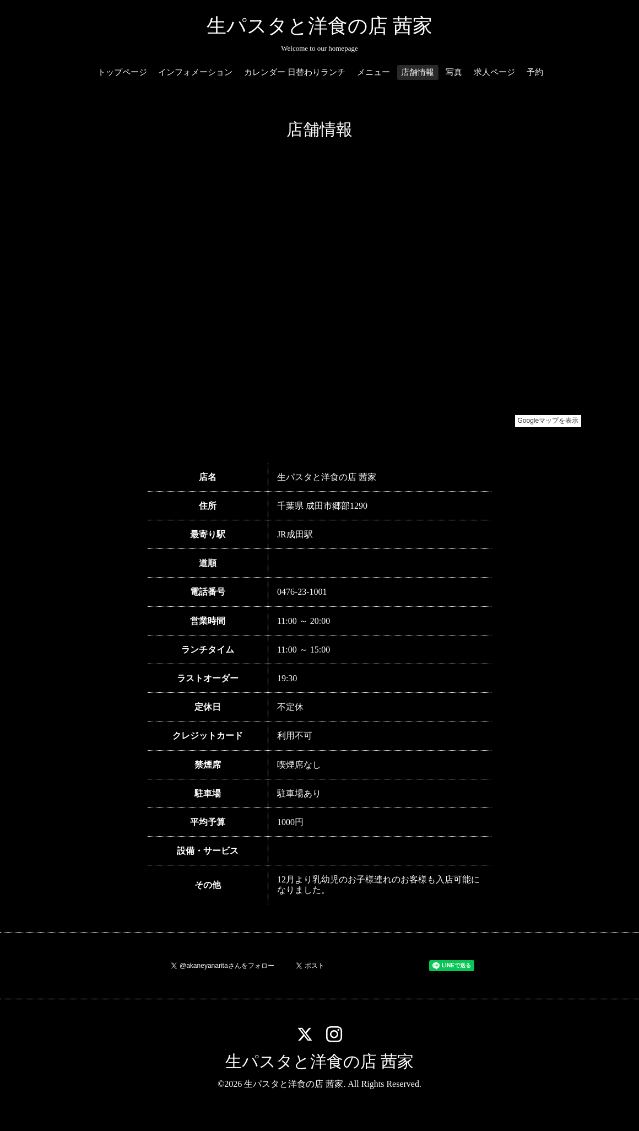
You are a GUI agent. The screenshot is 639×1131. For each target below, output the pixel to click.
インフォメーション (195, 72)
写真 (454, 72)
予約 (535, 72)
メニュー (373, 72)
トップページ (122, 72)
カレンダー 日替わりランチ (294, 72)
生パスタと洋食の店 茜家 (319, 26)
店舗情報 (417, 72)
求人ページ (494, 72)
